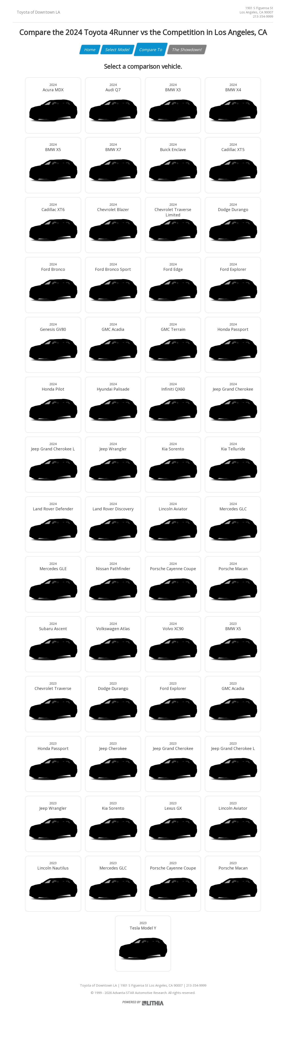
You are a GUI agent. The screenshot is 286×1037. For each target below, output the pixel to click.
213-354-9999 (263, 16)
